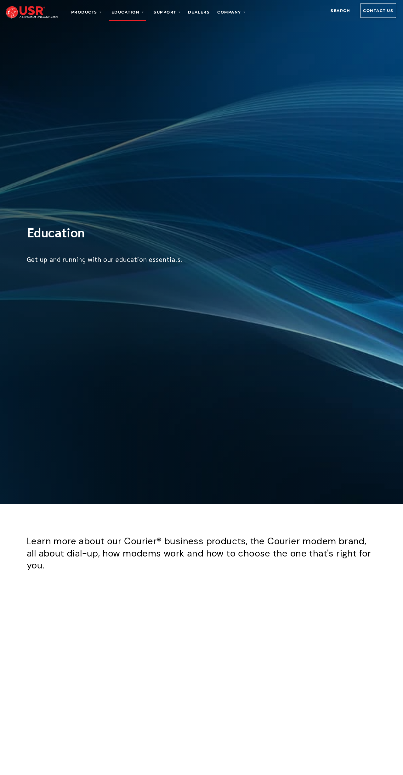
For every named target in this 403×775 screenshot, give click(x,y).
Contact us (378, 10)
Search (340, 10)
